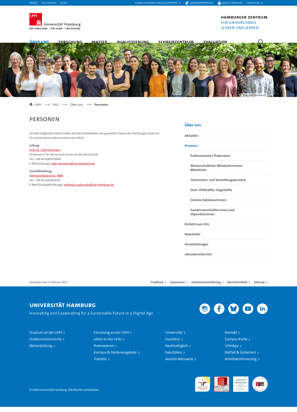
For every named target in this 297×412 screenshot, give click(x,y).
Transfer (100, 364)
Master (99, 41)
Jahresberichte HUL (198, 259)
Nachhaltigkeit (176, 350)
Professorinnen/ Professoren (210, 161)
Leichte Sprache (232, 3)
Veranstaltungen (196, 249)
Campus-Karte (236, 344)
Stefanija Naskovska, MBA (46, 181)
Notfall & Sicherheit (240, 357)
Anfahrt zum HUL (197, 229)
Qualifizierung (133, 41)
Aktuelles (191, 141)
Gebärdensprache (201, 3)
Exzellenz (172, 344)
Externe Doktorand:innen (208, 205)
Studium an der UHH (45, 337)
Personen (191, 151)
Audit (217, 384)
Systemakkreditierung (260, 384)
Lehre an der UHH (107, 344)
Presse (33, 3)
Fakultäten (173, 357)
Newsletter (192, 239)
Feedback (157, 287)
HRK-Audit (240, 384)
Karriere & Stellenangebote (115, 357)
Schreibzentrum (176, 41)
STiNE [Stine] (63, 3)
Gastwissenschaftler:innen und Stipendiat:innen (212, 217)
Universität (174, 337)
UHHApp (232, 350)
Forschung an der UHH (111, 337)
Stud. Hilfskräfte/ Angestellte (211, 195)
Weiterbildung (40, 350)
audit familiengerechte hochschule (202, 387)
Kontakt (231, 337)
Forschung (70, 41)
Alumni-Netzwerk (179, 364)
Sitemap (259, 287)
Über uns (39, 41)
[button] (158, 3)
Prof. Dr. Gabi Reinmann (44, 155)
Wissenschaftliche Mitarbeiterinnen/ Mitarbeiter (216, 173)
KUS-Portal (49, 3)
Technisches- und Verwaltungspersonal (218, 185)
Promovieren (104, 350)
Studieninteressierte (45, 344)
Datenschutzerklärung (206, 287)
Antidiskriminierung (240, 364)
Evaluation (215, 41)
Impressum (177, 287)
